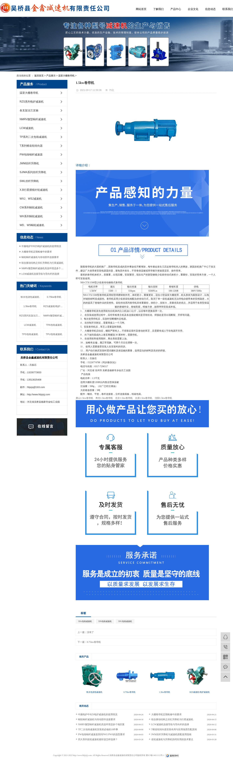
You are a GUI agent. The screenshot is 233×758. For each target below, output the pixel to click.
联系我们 (227, 9)
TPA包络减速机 (54, 325)
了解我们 (158, 9)
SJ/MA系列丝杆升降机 (33, 172)
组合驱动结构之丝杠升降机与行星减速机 (42, 262)
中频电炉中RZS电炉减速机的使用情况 (41, 246)
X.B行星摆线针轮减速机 (34, 189)
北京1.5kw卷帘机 (124, 398)
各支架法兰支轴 (29, 110)
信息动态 (210, 9)
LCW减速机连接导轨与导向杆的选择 (40, 273)
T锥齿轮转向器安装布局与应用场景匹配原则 (174, 729)
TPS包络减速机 (30, 334)
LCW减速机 (27, 128)
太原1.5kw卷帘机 (143, 398)
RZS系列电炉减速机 (32, 101)
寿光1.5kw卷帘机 (104, 398)
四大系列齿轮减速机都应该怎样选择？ (98, 739)
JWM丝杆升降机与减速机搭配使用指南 (171, 734)
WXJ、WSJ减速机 (31, 198)
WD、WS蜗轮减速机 (32, 225)
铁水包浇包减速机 (30, 297)
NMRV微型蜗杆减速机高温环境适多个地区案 (43, 268)
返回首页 (39, 75)
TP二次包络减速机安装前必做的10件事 (98, 729)
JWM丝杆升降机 (29, 163)
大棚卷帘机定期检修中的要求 (36, 251)
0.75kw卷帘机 (54, 297)
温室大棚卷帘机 (66, 75)
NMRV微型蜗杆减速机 (33, 119)
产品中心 (175, 9)
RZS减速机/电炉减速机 (54, 306)
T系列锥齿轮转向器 (31, 145)
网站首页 (141, 9)
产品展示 (51, 75)
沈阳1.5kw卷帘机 (163, 398)
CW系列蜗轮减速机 (31, 207)
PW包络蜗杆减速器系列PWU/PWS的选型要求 (101, 734)
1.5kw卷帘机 (30, 306)
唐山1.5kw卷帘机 (84, 398)
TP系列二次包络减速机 (33, 136)
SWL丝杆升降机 (29, 181)
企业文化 (193, 9)
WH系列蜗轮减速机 (31, 216)
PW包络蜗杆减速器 (31, 154)
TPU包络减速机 (54, 334)
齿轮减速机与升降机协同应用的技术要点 (172, 739)
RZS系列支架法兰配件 (30, 315)
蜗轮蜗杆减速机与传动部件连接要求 (40, 257)
